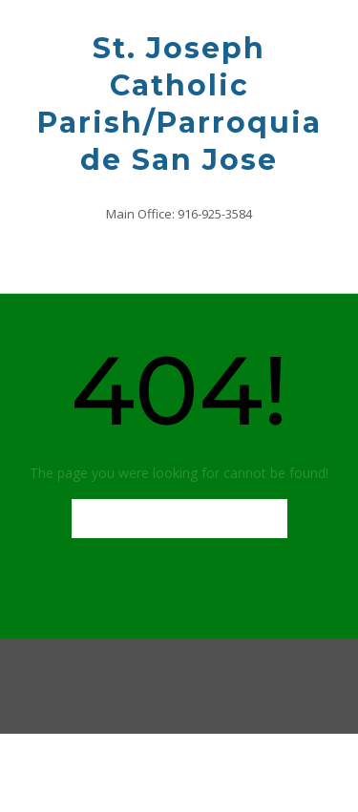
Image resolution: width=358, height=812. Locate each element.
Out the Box (211, 770)
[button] (179, 258)
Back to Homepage (179, 519)
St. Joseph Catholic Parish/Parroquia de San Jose (179, 104)
